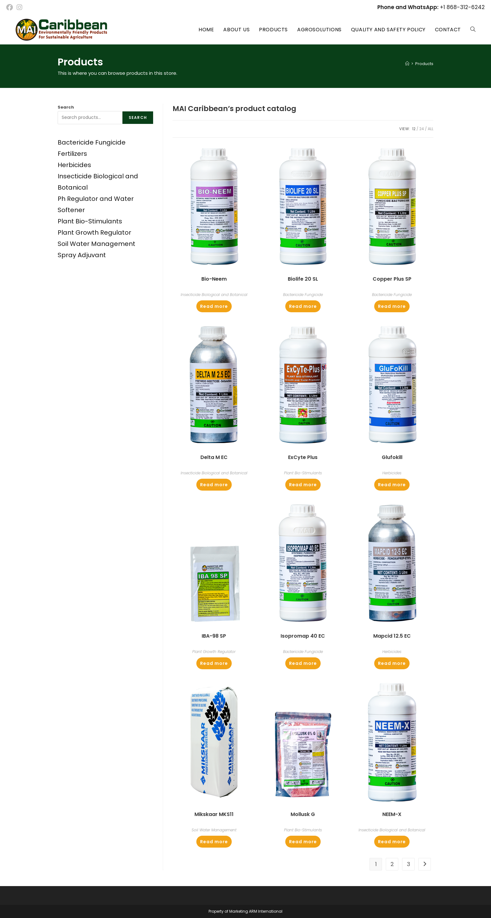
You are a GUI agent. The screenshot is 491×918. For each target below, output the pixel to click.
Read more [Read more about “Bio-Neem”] (214, 306)
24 (421, 128)
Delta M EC (214, 457)
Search (66, 107)
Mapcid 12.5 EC (392, 636)
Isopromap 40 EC (303, 636)
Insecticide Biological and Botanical (214, 294)
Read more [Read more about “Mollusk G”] (303, 842)
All (430, 128)
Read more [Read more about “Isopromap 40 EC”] (303, 663)
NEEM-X (391, 814)
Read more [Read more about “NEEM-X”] (392, 842)
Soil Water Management (214, 830)
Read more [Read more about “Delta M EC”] (214, 485)
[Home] (407, 64)
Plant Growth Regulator (213, 651)
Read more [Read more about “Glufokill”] (392, 485)
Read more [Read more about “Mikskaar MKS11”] (214, 842)
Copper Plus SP (392, 279)
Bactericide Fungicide (303, 294)
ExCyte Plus (303, 457)
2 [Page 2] (392, 864)
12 (414, 128)
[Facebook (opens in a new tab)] (10, 7)
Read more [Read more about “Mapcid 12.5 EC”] (392, 663)
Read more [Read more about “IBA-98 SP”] (214, 663)
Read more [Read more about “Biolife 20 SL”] (303, 306)
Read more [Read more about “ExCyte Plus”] (303, 485)
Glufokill (392, 457)
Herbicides (391, 473)
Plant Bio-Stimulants (303, 473)
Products (424, 64)
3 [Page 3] (408, 864)
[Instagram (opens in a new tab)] (19, 7)
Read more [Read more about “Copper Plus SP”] (392, 306)
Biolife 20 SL (303, 279)
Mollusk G (303, 814)
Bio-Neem (214, 279)
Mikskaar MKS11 (214, 814)
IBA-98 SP (214, 636)
